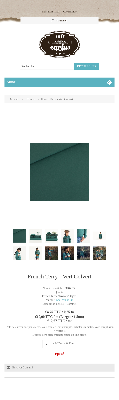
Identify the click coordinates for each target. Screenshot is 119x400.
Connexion (70, 11)
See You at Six (65, 299)
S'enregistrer (50, 11)
